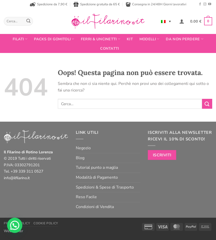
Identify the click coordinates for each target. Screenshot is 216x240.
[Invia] (28, 21)
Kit (130, 39)
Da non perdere (184, 39)
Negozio (83, 148)
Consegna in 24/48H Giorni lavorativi (155, 4)
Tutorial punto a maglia (97, 167)
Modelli (149, 39)
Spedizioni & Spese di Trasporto (105, 187)
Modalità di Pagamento (97, 177)
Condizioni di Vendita (95, 207)
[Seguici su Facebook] (200, 4)
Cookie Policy (45, 223)
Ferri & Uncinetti (100, 39)
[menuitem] (166, 21)
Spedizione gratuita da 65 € (96, 4)
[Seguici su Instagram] (204, 4)
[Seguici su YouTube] (209, 4)
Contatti (109, 48)
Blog (80, 158)
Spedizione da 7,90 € (48, 4)
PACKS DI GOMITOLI (54, 39)
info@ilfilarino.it (17, 177)
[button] (181, 21)
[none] (166, 21)
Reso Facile (86, 197)
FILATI (20, 39)
